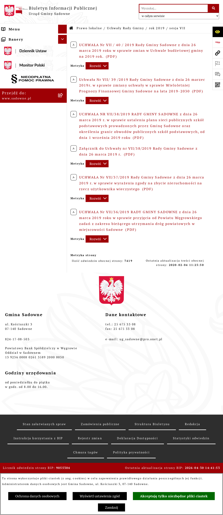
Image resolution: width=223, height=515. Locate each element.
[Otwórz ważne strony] (217, 63)
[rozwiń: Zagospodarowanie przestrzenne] (63, 372)
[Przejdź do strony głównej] (50, 10)
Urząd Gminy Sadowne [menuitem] (23, 38)
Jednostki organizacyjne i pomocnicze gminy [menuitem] (26, 311)
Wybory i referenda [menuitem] (20, 363)
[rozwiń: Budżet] (63, 246)
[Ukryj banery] (62, 396)
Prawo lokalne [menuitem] (15, 64)
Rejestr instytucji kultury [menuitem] (26, 354)
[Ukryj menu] (62, 29)
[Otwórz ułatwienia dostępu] (217, 31)
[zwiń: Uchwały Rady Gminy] (63, 87)
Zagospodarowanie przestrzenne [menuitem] (20, 374)
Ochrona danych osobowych (37, 496)
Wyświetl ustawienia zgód (100, 496)
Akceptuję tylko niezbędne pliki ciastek (174, 496)
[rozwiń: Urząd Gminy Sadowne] (63, 38)
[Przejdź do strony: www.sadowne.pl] (217, 53)
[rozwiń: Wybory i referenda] (63, 363)
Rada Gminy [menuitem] (13, 47)
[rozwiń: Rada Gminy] (63, 47)
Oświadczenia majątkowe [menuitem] (26, 322)
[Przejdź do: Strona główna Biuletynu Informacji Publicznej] (71, 28)
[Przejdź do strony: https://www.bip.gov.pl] (217, 42)
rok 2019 (157, 28)
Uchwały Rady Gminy (125, 28)
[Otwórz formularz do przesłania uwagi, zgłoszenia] (217, 74)
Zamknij (111, 507)
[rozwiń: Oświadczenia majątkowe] (63, 323)
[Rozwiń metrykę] (97, 65)
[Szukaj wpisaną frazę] (213, 8)
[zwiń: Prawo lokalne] (63, 64)
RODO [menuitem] (7, 386)
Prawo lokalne (89, 28)
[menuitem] (33, 75)
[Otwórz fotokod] (217, 84)
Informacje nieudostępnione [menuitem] (29, 331)
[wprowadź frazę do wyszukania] (173, 8)
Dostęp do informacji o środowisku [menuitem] (24, 343)
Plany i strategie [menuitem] (18, 55)
